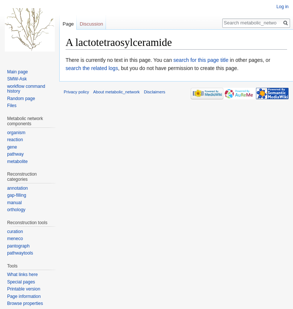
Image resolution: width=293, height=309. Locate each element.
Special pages (21, 282)
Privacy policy (76, 92)
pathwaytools (20, 253)
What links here (22, 274)
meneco (15, 238)
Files (11, 105)
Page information (24, 296)
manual (14, 202)
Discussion (91, 24)
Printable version (23, 289)
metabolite (17, 161)
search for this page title (201, 60)
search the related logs (92, 68)
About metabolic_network (116, 92)
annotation (17, 188)
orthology (16, 209)
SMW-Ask (17, 79)
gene (12, 147)
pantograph (18, 246)
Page (68, 24)
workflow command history (26, 89)
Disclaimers (154, 92)
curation (15, 231)
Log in (282, 6)
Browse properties (25, 303)
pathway (15, 154)
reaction (15, 139)
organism (16, 132)
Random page (21, 98)
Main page (17, 71)
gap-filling (16, 195)
